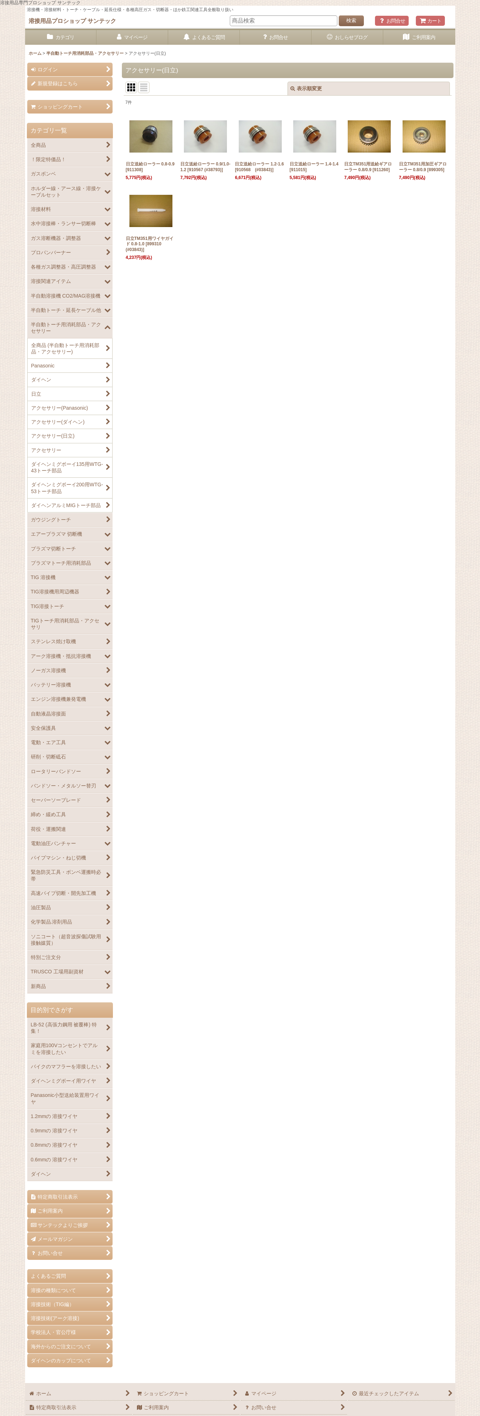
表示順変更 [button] (306, 88)
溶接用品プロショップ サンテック (73, 21)
